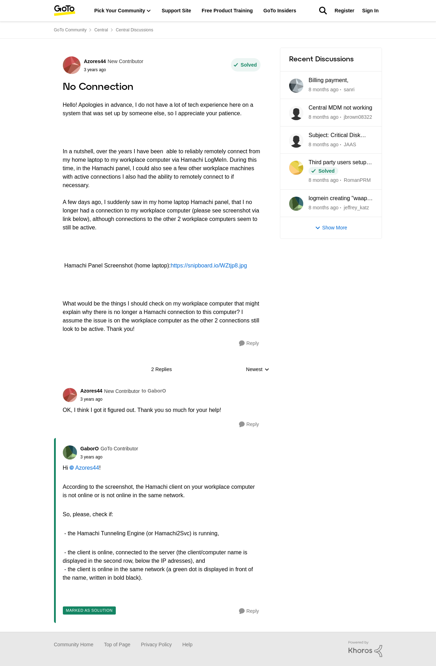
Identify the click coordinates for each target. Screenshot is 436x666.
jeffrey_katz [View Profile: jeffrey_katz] (356, 207)
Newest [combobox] (257, 369)
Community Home (74, 644)
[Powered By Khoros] (365, 649)
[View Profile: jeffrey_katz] (296, 204)
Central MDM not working (340, 108)
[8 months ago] (324, 89)
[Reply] (249, 343)
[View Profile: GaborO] (70, 452)
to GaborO (154, 391)
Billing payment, (328, 80)
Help (187, 644)
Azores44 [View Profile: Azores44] (95, 61)
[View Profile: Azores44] (71, 65)
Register (344, 10)
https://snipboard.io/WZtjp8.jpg (209, 266)
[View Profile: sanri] (296, 86)
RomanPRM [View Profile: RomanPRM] (357, 180)
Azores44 (87, 468)
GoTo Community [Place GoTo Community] (70, 29)
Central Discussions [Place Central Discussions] (134, 29)
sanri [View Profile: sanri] (349, 89)
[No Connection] (123, 399)
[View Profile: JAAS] (296, 141)
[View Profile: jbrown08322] (296, 113)
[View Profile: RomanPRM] (296, 168)
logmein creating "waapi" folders (339, 198)
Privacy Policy (156, 644)
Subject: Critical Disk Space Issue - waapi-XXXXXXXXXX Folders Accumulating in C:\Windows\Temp (338, 135)
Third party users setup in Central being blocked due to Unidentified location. (340, 162)
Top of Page (117, 644)
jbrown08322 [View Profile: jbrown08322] (358, 117)
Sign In (370, 10)
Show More (331, 228)
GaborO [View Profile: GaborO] (89, 448)
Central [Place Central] (101, 29)
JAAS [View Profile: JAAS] (350, 144)
